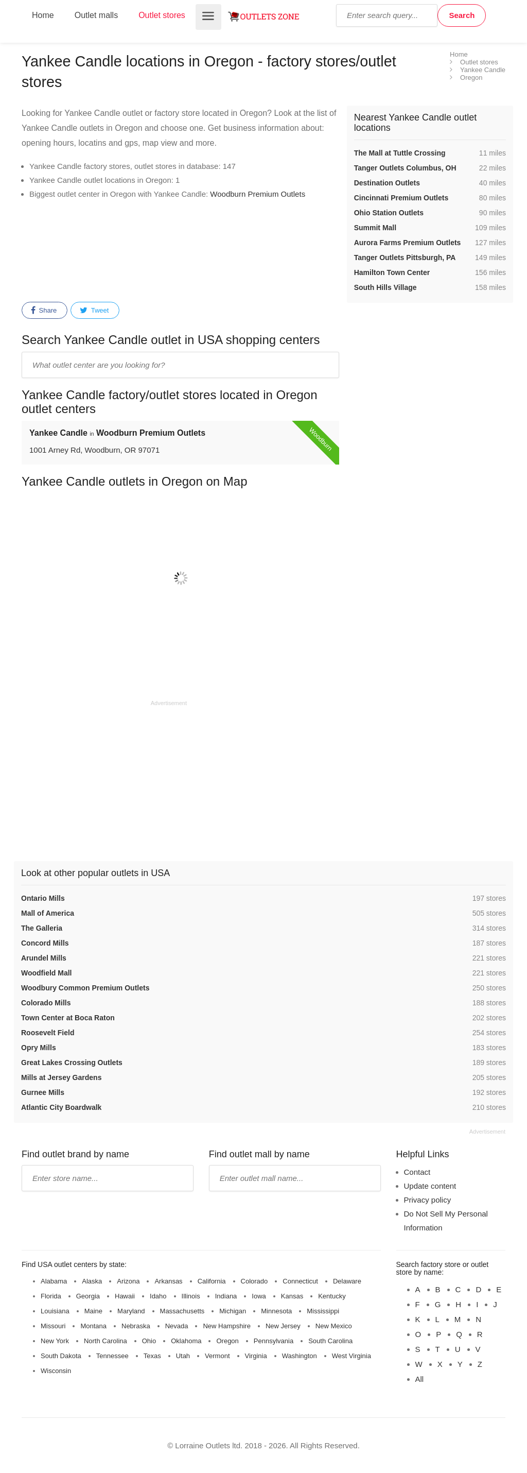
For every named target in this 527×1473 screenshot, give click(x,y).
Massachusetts (182, 1311)
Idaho (158, 1296)
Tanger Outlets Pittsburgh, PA (405, 257)
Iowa (259, 1296)
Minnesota (276, 1311)
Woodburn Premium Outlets (257, 194)
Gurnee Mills (42, 1092)
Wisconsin (56, 1371)
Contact (417, 1172)
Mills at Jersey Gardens (61, 1077)
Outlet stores (161, 15)
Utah (183, 1356)
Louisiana (55, 1311)
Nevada (176, 1326)
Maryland (131, 1311)
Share (44, 310)
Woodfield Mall (46, 973)
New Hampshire (226, 1326)
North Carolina (105, 1341)
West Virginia (351, 1356)
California (212, 1281)
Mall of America (47, 913)
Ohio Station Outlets (389, 213)
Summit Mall (375, 228)
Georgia (88, 1296)
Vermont (217, 1356)
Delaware (347, 1281)
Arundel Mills (43, 958)
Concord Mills (45, 943)
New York (55, 1341)
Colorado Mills (46, 1003)
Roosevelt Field (47, 1033)
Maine (93, 1311)
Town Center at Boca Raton (68, 1018)
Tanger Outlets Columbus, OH (405, 168)
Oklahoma (186, 1341)
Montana (93, 1326)
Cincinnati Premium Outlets (401, 198)
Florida (51, 1296)
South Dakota (61, 1356)
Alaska (92, 1281)
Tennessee (112, 1356)
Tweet (94, 310)
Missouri (53, 1326)
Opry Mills (38, 1047)
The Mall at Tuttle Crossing (400, 153)
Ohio (149, 1341)
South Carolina (330, 1341)
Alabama (54, 1281)
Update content (430, 1185)
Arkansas (168, 1281)
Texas (152, 1356)
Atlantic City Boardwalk (61, 1107)
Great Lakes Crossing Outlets (71, 1062)
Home (43, 15)
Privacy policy (427, 1199)
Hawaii (125, 1296)
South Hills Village (385, 287)
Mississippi (323, 1311)
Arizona (128, 1281)
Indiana (226, 1296)
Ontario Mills (43, 898)
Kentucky (331, 1296)
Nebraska (135, 1326)
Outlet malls (96, 15)
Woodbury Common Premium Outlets (85, 988)
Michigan (232, 1311)
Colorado (254, 1281)
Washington (299, 1356)
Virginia (256, 1356)
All (419, 1379)
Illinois (191, 1296)
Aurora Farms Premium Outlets (407, 242)
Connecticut (300, 1281)
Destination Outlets (387, 183)
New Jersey (283, 1326)
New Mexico (333, 1326)
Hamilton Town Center (392, 272)
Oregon (227, 1341)
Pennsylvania (273, 1341)
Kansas (292, 1296)
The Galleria (41, 928)
